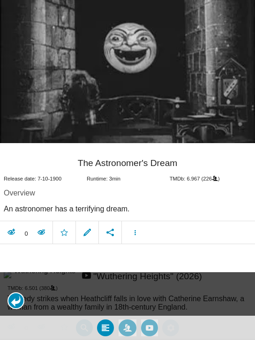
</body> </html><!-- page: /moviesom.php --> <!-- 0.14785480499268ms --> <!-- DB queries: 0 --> (127, 170)
